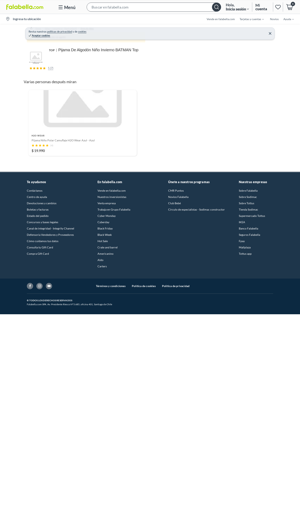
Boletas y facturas (38, 406)
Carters (102, 463)
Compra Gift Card (38, 450)
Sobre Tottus (246, 400)
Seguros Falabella (249, 431)
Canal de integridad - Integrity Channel (50, 425)
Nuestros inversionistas (112, 393)
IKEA (242, 419)
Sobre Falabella (248, 387)
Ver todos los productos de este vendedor (229, 101)
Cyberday (103, 419)
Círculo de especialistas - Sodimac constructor (196, 406)
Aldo (100, 456)
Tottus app (245, 450)
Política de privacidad (175, 482)
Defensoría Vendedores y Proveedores (50, 431)
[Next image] (169, 98)
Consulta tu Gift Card (40, 444)
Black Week (105, 431)
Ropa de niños (96, 28)
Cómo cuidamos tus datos (42, 437)
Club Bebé (174, 400)
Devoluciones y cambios (41, 400)
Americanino (105, 450)
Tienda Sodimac (248, 406)
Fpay (242, 437)
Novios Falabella (178, 393)
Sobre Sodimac (248, 393)
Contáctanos (34, 387)
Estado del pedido (38, 412)
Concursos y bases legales (42, 419)
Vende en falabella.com (221, 19)
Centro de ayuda (37, 393)
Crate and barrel (108, 444)
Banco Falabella (248, 425)
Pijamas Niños (117, 28)
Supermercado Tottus (252, 412)
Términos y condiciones (111, 482)
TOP (185, 35)
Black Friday (105, 425)
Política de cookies (144, 482)
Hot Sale (103, 437)
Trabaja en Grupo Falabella (114, 406)
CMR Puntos (176, 387)
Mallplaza (245, 444)
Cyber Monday (107, 412)
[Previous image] (52, 98)
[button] (154, 7)
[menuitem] (249, 19)
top (237, 71)
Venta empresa (107, 400)
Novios (274, 19)
